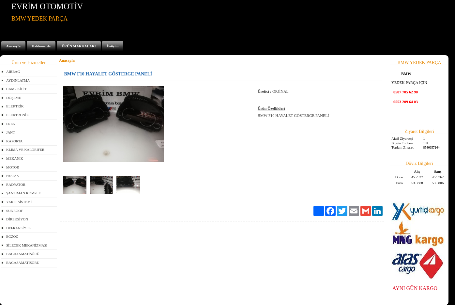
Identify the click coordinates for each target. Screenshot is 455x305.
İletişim (112, 46)
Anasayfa (13, 46)
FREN (10, 124)
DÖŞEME (13, 98)
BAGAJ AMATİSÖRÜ (22, 254)
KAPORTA (14, 141)
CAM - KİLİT (16, 89)
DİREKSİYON (17, 219)
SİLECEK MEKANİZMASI (26, 245)
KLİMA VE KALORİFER (25, 150)
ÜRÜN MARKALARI (79, 46)
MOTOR (12, 167)
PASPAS (12, 176)
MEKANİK (14, 158)
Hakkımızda (41, 46)
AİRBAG (13, 71)
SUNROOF (14, 211)
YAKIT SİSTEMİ (19, 202)
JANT (10, 132)
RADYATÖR (15, 184)
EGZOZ (12, 236)
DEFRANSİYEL (18, 228)
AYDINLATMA (18, 80)
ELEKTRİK (15, 106)
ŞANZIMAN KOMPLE (23, 193)
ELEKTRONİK (17, 115)
